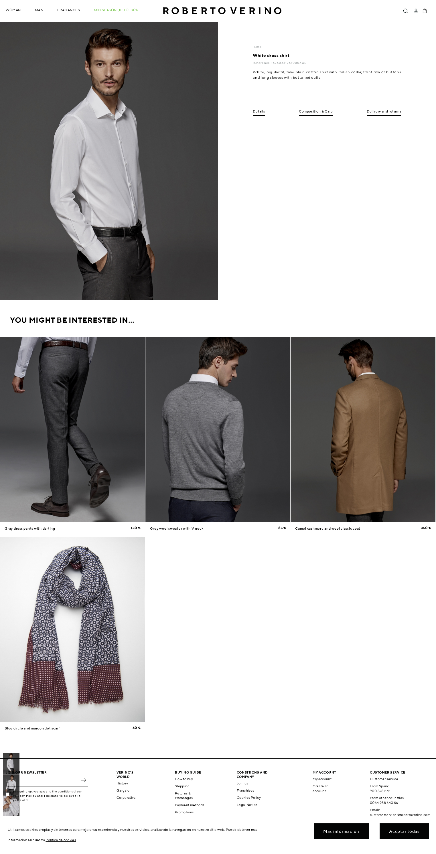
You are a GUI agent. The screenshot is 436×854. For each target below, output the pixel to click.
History (122, 783)
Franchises (245, 790)
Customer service (384, 779)
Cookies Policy (249, 797)
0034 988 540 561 (384, 802)
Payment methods (189, 805)
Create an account (320, 788)
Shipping (182, 786)
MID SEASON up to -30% (116, 10)
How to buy (184, 779)
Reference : (263, 62)
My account (322, 779)
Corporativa (126, 797)
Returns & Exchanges (184, 795)
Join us (242, 783)
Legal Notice (247, 804)
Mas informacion (341, 831)
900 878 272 (380, 791)
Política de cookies (61, 840)
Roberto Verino (222, 11)
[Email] (42, 780)
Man (39, 10)
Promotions (184, 812)
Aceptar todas (404, 831)
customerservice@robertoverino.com (400, 814)
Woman (13, 10)
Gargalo (123, 790)
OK (83, 780)
